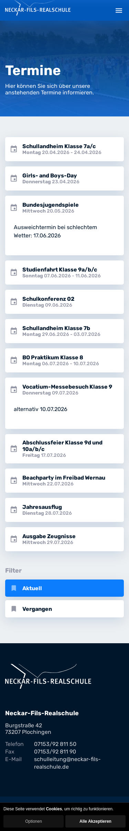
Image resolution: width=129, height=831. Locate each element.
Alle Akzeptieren (95, 821)
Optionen (33, 821)
